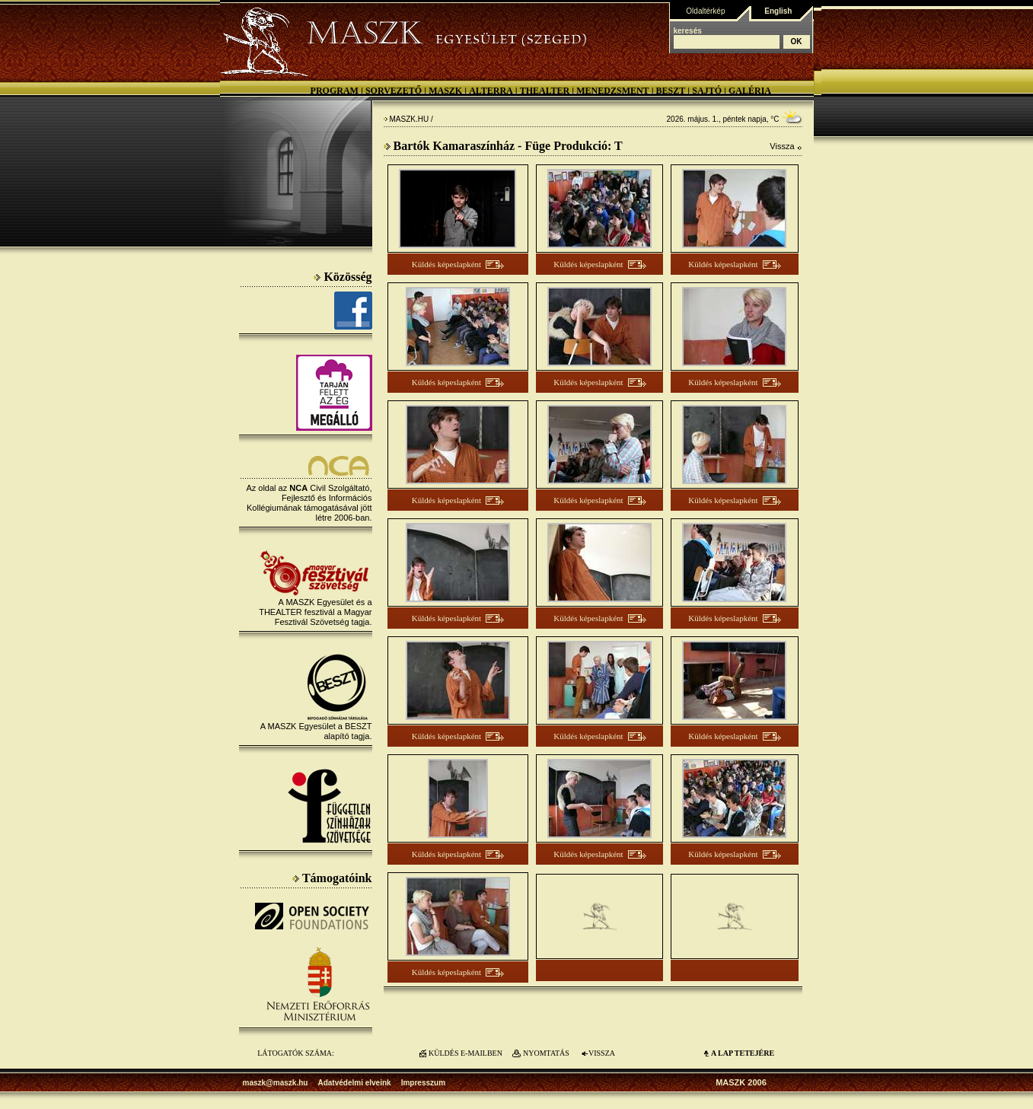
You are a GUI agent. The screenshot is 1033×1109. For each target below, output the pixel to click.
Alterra (491, 90)
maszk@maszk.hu (275, 1083)
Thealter (545, 90)
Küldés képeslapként (446, 264)
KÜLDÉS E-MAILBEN (465, 1053)
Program (335, 90)
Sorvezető (393, 90)
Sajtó (707, 90)
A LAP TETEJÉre (742, 1053)
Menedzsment (612, 90)
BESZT (671, 90)
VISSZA (601, 1053)
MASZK (445, 90)
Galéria (750, 90)
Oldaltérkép (705, 11)
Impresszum (423, 1083)
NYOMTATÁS (546, 1053)
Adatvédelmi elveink (354, 1083)
